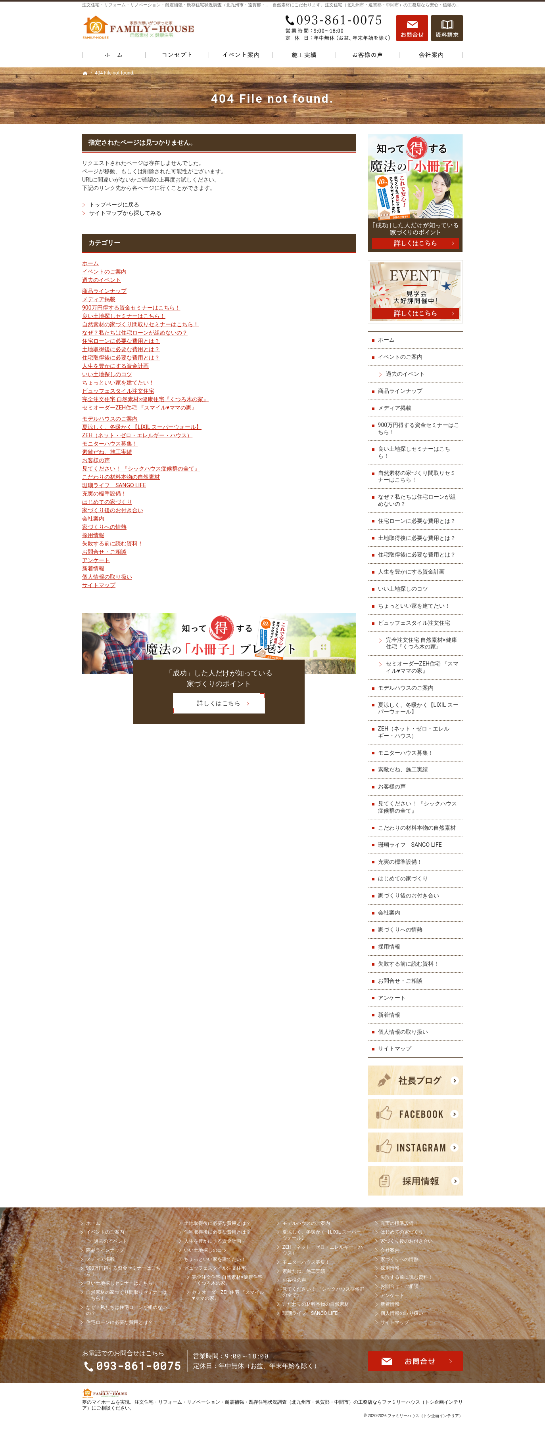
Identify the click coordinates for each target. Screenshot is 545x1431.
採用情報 (93, 535)
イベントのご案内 (104, 271)
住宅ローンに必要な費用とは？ (121, 341)
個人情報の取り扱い (107, 577)
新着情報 (93, 568)
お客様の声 (96, 460)
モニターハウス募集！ (110, 443)
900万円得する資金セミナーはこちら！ (131, 307)
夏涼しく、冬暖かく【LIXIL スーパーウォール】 (141, 427)
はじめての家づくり (107, 502)
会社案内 (93, 518)
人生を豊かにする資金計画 (115, 366)
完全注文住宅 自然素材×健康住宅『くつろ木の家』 (145, 399)
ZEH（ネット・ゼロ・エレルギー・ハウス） (137, 435)
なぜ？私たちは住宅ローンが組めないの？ (135, 332)
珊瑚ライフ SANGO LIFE (114, 485)
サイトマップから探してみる (125, 213)
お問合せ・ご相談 (104, 552)
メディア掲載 (98, 299)
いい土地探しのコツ (107, 374)
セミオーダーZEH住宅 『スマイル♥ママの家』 (139, 407)
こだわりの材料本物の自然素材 (121, 477)
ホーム (90, 263)
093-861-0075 (337, 28)
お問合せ (412, 28)
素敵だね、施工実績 (107, 452)
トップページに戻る (114, 204)
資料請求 (447, 28)
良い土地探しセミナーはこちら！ (123, 316)
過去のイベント (101, 280)
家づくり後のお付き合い (112, 510)
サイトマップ (98, 585)
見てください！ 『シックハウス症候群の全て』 (141, 468)
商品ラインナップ (104, 291)
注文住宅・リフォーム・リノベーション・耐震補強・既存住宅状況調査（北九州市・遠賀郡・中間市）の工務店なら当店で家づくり (211, 5)
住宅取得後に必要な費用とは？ (121, 357)
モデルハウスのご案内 (110, 418)
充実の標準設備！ (104, 493)
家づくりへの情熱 (104, 527)
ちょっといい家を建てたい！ (118, 382)
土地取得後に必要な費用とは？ (121, 349)
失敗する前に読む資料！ (112, 543)
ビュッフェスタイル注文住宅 (118, 391)
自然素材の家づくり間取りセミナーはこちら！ (140, 324)
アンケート (96, 560)
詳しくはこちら (206, 703)
